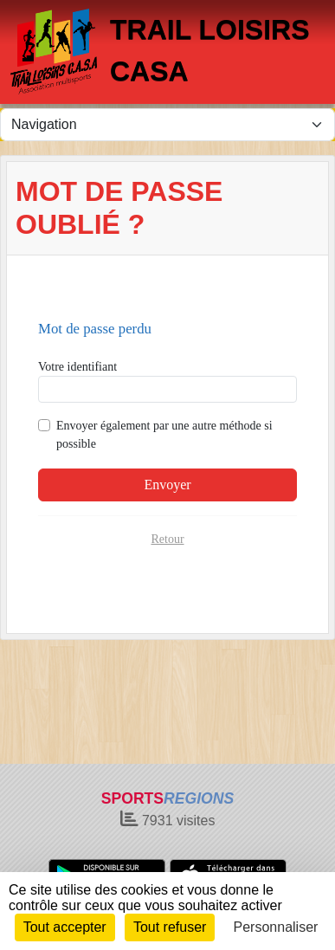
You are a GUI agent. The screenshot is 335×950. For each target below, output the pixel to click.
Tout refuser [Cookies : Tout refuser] (169, 927)
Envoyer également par (164, 434)
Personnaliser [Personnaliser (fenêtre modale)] (276, 927)
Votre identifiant (77, 366)
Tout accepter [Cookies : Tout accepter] (64, 927)
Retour (167, 539)
